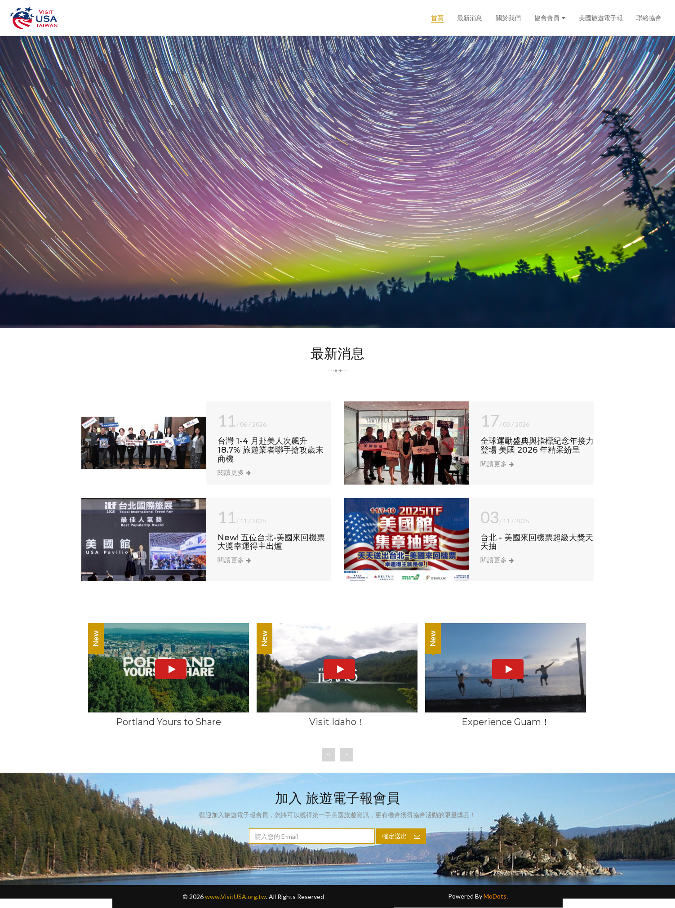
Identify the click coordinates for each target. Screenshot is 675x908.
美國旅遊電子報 (601, 18)
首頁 (437, 18)
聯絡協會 (649, 18)
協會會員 (547, 18)
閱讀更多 (234, 472)
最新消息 (469, 18)
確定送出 (401, 836)
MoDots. (496, 896)
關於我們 (508, 18)
